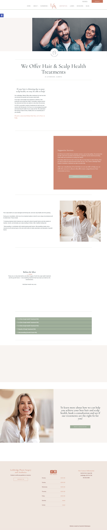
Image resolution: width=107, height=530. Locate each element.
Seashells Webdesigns (84, 526)
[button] (53, 319)
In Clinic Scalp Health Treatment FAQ (28, 319)
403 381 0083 (86, 477)
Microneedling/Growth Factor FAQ (27, 332)
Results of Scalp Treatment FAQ (27, 329)
